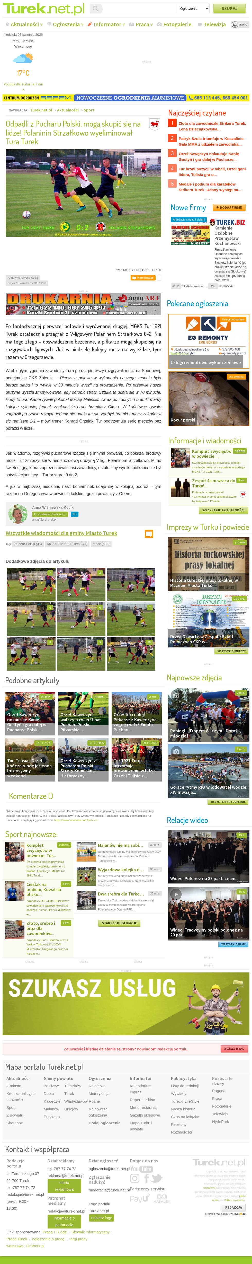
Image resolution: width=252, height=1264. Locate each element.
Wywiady (178, 1093)
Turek (69, 1093)
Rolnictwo (97, 1086)
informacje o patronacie (64, 1221)
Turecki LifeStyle (185, 1101)
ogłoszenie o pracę (48, 1239)
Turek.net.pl (41, 109)
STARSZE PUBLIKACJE (119, 923)
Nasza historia (183, 1109)
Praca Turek (16, 1239)
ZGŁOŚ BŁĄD (234, 1048)
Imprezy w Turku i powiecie (208, 527)
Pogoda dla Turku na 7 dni (23, 86)
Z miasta (13, 1086)
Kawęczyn (52, 1101)
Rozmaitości (181, 1132)
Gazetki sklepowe (145, 1115)
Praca (142, 24)
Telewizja (215, 24)
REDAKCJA (233, 1207)
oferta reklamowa (64, 1185)
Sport (89, 109)
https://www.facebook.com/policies (75, 820)
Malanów (51, 1109)
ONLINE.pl (237, 1213)
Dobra (49, 1093)
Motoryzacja (99, 1093)
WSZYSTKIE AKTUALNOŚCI (223, 510)
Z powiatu (14, 1115)
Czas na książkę (185, 1116)
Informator (107, 24)
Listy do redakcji (185, 1086)
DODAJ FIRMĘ (231, 207)
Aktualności (25, 24)
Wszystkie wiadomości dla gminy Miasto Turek (61, 533)
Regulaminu (209, 1188)
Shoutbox (14, 1123)
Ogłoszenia (66, 24)
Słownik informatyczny (90, 1232)
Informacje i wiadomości (204, 440)
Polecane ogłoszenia (197, 303)
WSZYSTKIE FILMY (233, 944)
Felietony (179, 1124)
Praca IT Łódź (55, 1232)
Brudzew (51, 1086)
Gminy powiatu (58, 1078)
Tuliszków (72, 1086)
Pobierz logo (101, 1218)
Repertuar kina (142, 1100)
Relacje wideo (187, 820)
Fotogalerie (177, 24)
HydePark (220, 1121)
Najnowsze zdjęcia (194, 677)
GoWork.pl (35, 1246)
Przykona (52, 1116)
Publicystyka (183, 1078)
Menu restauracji (144, 1107)
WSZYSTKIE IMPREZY (232, 651)
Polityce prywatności (234, 1200)
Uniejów (71, 1109)
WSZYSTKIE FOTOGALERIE (228, 802)
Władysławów (76, 1101)
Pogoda (219, 1091)
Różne (94, 1101)
